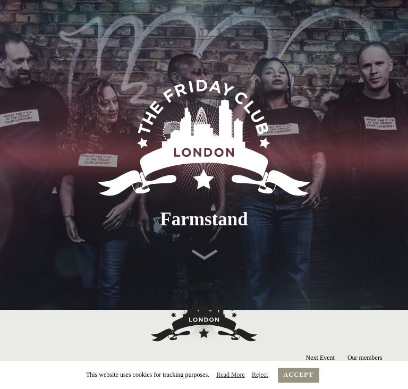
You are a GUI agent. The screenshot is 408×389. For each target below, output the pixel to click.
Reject (260, 374)
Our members (364, 357)
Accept (299, 374)
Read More (230, 374)
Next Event (320, 357)
